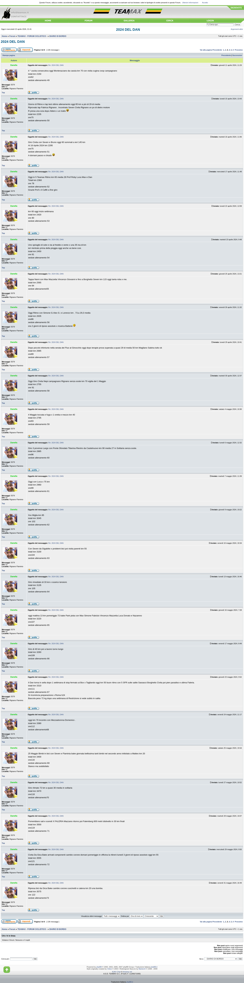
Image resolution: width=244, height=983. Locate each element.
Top (3, 93)
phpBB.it (154, 967)
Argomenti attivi (237, 29)
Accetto (205, 3)
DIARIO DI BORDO (57, 36)
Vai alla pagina (206, 50)
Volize (109, 969)
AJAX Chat (116, 972)
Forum (12, 36)
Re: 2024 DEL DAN (56, 65)
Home (4, 36)
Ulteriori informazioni (190, 3)
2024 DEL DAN (128, 30)
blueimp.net (127, 972)
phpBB (99, 967)
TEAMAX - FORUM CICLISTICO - (32, 36)
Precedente (217, 50)
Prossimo (239, 50)
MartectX (142, 969)
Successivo (237, 55)
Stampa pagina (8, 55)
